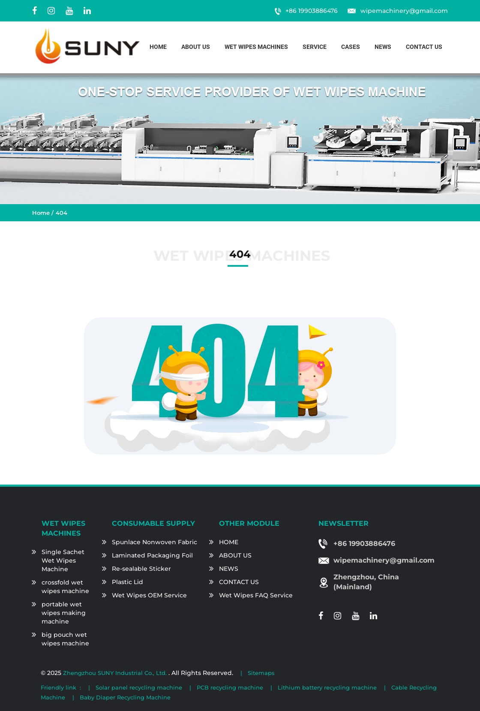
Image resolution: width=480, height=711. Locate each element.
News (383, 47)
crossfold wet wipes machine (65, 586)
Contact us (424, 47)
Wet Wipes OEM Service (149, 595)
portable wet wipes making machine (64, 612)
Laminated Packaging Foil (152, 555)
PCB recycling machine (230, 687)
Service (315, 47)
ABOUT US (235, 555)
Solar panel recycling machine (139, 687)
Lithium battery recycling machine (327, 687)
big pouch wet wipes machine (65, 639)
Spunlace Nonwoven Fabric (154, 542)
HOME (228, 542)
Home (158, 47)
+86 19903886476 (311, 11)
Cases (350, 47)
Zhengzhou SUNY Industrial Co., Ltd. (115, 672)
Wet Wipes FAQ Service (256, 595)
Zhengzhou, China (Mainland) (366, 582)
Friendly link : (61, 687)
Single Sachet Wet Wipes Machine (63, 560)
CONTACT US (239, 582)
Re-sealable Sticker (141, 568)
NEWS (228, 568)
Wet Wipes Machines (256, 47)
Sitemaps (261, 672)
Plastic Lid (127, 582)
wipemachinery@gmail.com (404, 11)
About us (195, 47)
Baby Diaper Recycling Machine (125, 697)
